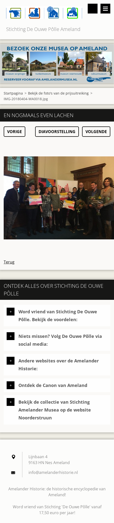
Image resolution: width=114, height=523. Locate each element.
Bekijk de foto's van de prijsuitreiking (58, 93)
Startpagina (13, 93)
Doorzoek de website (93, 9)
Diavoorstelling (57, 131)
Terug (9, 262)
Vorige (14, 131)
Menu (105, 9)
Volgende (96, 131)
